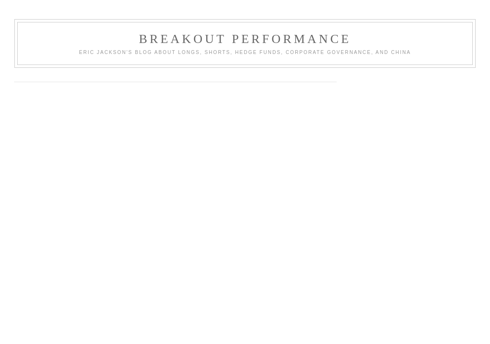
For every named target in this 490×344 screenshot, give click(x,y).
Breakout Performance (245, 39)
